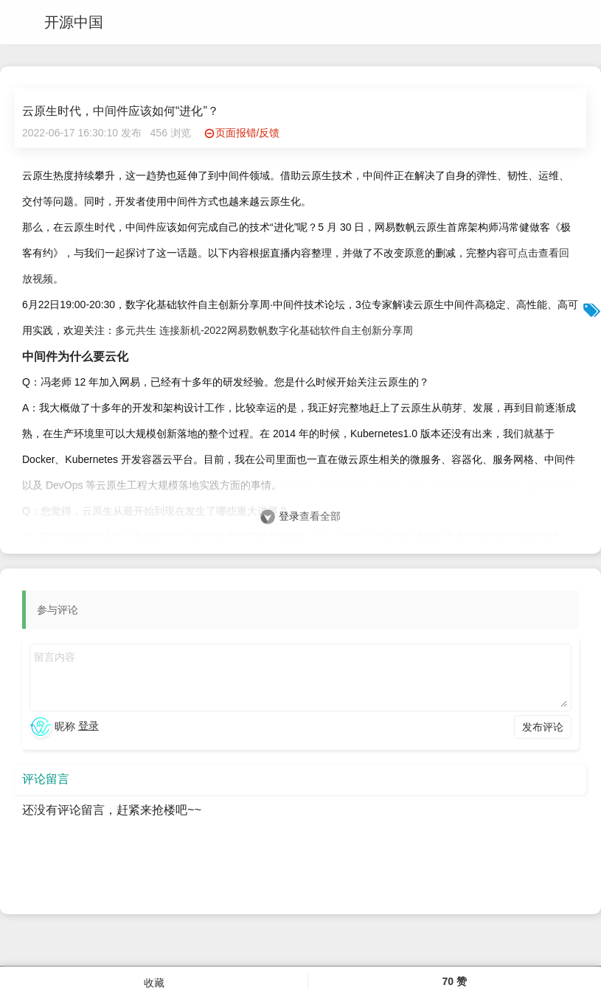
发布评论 (542, 727)
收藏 (154, 983)
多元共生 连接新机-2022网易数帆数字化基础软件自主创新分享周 (264, 330)
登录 (289, 516)
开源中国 (73, 22)
